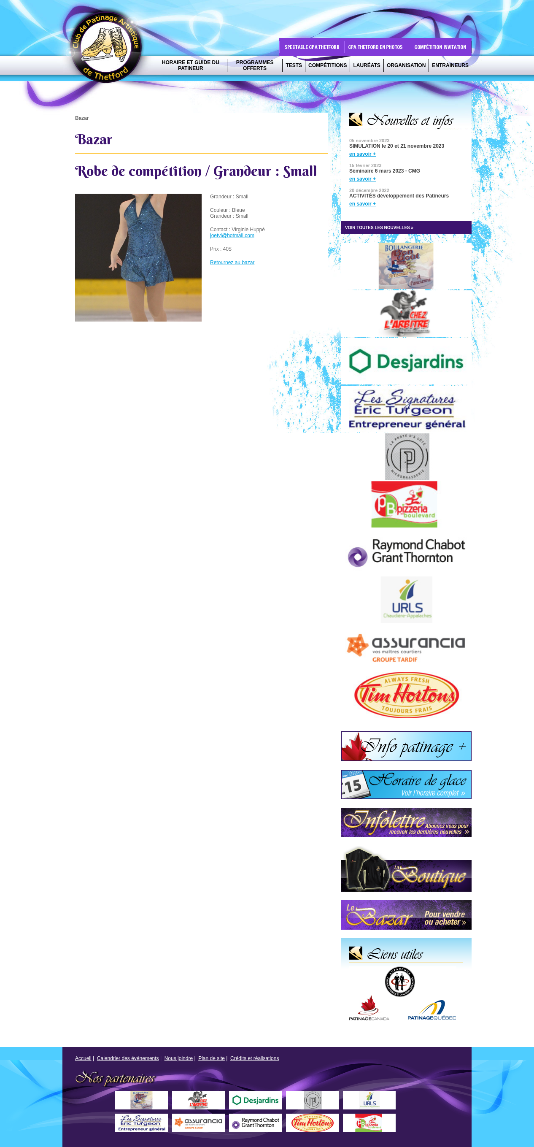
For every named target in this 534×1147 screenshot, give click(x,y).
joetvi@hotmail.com (232, 235)
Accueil (83, 1058)
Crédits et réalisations (254, 1058)
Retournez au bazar (232, 262)
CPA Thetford (108, 50)
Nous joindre (179, 1058)
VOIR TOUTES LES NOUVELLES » (379, 227)
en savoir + (362, 154)
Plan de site (211, 1058)
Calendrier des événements (128, 1058)
